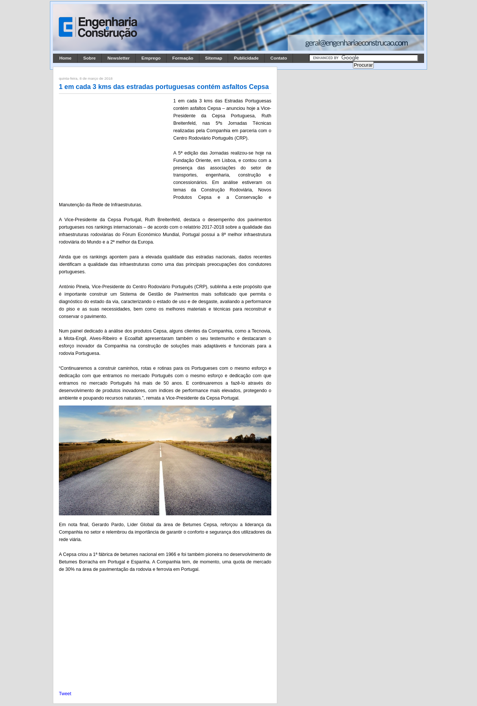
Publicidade (246, 58)
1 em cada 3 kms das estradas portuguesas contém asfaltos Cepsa (164, 86)
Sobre (89, 58)
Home (65, 58)
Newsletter (118, 58)
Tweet (65, 693)
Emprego (151, 58)
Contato (279, 58)
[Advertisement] (115, 146)
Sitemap (213, 58)
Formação (182, 58)
